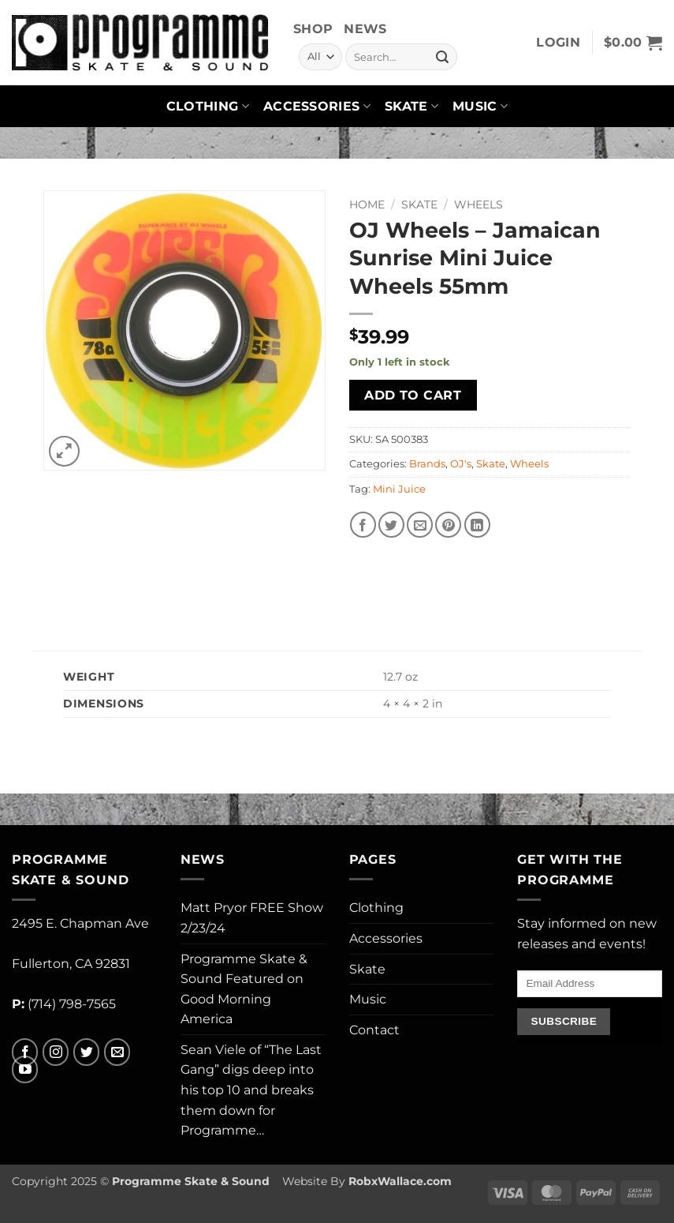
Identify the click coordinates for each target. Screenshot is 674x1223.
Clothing (207, 106)
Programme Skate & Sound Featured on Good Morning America (244, 989)
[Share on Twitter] (391, 525)
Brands (427, 464)
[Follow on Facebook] (25, 1052)
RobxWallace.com (400, 1181)
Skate (411, 106)
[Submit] (442, 56)
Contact (374, 1029)
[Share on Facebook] (363, 525)
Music (480, 106)
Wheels (478, 204)
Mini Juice (399, 489)
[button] (558, 42)
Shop (313, 28)
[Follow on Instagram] (56, 1052)
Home (367, 204)
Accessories (317, 106)
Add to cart (412, 395)
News (365, 28)
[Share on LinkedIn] (477, 525)
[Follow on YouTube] (25, 1069)
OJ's (460, 464)
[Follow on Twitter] (86, 1052)
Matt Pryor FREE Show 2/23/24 (252, 918)
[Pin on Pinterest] (448, 525)
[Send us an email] (117, 1052)
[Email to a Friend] (420, 525)
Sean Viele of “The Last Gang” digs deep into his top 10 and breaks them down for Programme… (251, 1090)
